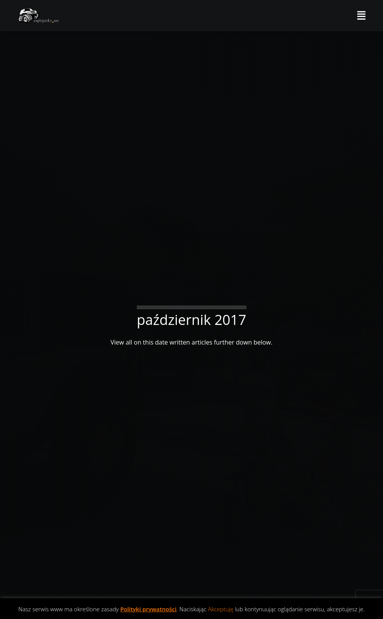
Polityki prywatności (148, 609)
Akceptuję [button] (220, 609)
